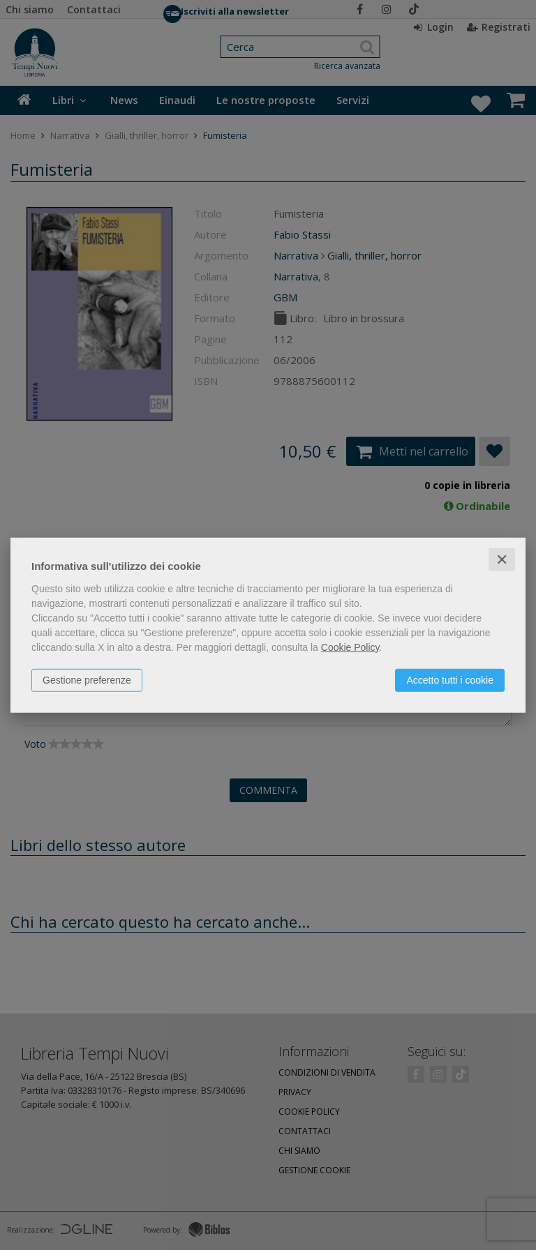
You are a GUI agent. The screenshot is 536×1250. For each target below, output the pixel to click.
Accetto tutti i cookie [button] (449, 679)
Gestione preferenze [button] (87, 679)
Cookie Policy (350, 646)
